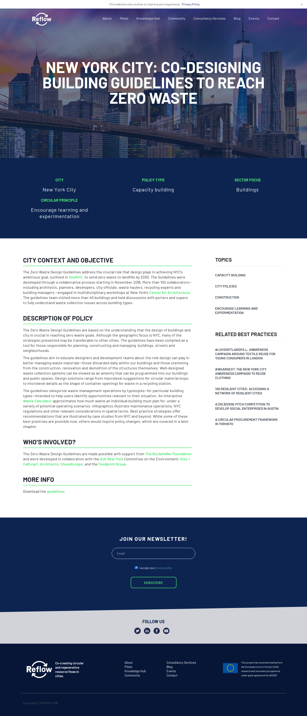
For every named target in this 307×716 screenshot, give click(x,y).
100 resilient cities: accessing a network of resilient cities (242, 391)
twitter (263, 703)
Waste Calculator (37, 400)
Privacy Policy (191, 4)
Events (254, 18)
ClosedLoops (72, 464)
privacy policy (164, 568)
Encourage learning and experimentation (236, 310)
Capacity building (230, 275)
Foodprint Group (112, 464)
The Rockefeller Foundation (168, 453)
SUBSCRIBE (153, 582)
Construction (227, 297)
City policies (226, 286)
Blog (237, 18)
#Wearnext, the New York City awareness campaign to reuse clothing (241, 373)
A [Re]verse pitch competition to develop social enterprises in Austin (247, 406)
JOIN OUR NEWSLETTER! (153, 538)
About (107, 18)
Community (176, 18)
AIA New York (111, 458)
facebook (271, 703)
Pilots (124, 18)
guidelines (56, 491)
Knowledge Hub (148, 18)
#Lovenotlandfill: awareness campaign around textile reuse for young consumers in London (245, 353)
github (279, 703)
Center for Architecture (169, 292)
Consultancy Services (209, 18)
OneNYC (76, 277)
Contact (273, 18)
